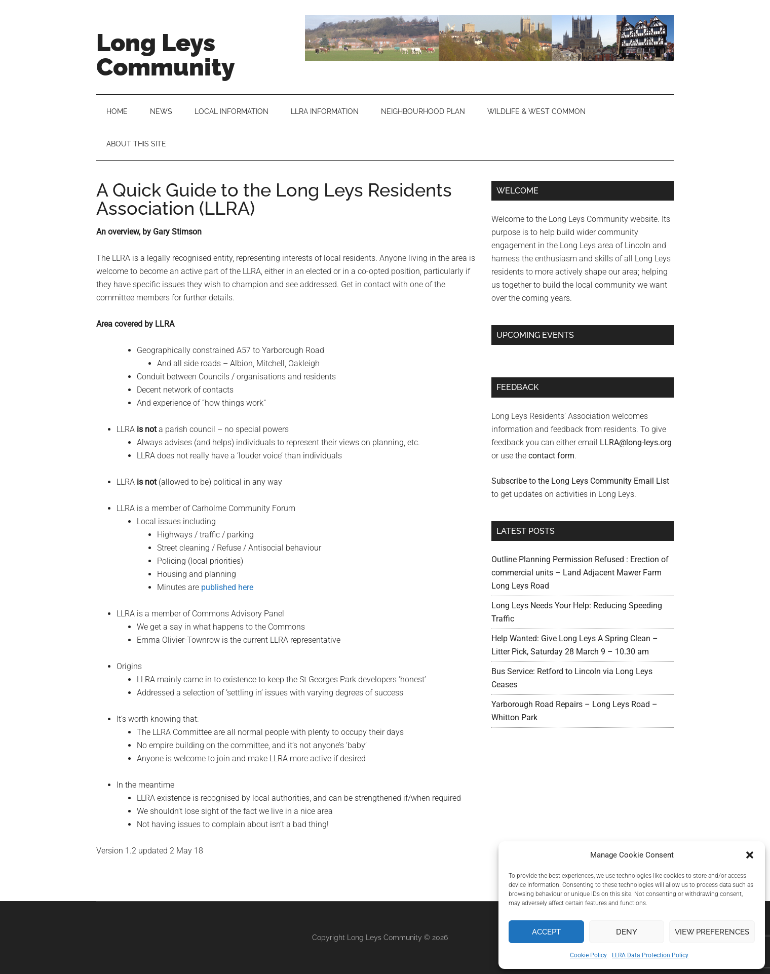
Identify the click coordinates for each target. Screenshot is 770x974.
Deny (626, 932)
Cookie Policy (588, 955)
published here (227, 587)
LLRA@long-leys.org (636, 442)
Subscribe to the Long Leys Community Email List (580, 481)
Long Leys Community (165, 54)
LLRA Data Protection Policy (650, 955)
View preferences (712, 932)
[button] (750, 855)
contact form (551, 455)
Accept (546, 932)
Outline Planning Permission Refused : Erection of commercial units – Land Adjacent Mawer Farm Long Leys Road (580, 573)
